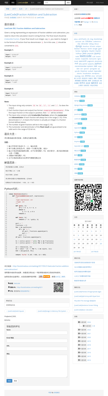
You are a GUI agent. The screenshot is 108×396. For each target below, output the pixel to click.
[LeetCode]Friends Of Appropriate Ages (87, 292)
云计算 (78, 78)
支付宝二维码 (60, 276)
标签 (75, 33)
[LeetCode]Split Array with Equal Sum (87, 296)
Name (9, 330)
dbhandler (84, 44)
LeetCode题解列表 (87, 18)
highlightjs (84, 51)
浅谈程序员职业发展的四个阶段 (84, 262)
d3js (79, 44)
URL (8, 346)
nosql (76, 61)
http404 (91, 51)
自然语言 (86, 85)
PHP (76, 63)
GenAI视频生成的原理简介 (83, 267)
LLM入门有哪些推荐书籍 (82, 276)
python (98, 63)
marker (77, 59)
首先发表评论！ (25, 291)
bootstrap (98, 39)
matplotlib (84, 59)
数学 (78, 155)
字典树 (99, 78)
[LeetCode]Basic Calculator (83, 310)
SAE (78, 137)
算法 (78, 169)
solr (81, 69)
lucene (98, 56)
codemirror (97, 41)
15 (74, 239)
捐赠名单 (97, 18)
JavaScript (80, 114)
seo (78, 68)
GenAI (90, 49)
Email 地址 (10, 338)
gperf (100, 49)
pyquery (91, 64)
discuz (96, 44)
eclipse (98, 46)
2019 (89, 341)
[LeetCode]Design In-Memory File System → (53, 311)
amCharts (82, 39)
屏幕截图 (78, 81)
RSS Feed (100, 2)
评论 (8, 354)
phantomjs (98, 61)
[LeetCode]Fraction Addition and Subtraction (30, 14)
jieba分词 (90, 54)
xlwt (82, 76)
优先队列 (85, 78)
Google (95, 49)
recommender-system (84, 66)
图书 (32, 2)
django (79, 46)
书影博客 (77, 22)
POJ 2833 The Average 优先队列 (85, 301)
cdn (83, 41)
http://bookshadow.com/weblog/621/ (30, 287)
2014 (89, 360)
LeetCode (40, 17)
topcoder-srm (81, 146)
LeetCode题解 (23, 2)
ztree (93, 76)
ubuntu (79, 73)
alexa (76, 39)
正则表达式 (95, 81)
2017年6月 (94, 252)
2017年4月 (77, 252)
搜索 (68, 2)
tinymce (83, 71)
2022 (89, 330)
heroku (78, 51)
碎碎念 (79, 164)
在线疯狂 (13, 17)
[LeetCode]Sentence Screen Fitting (86, 305)
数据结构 (80, 160)
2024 (89, 322)
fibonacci (84, 49)
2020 (89, 337)
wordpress (95, 73)
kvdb (77, 56)
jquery (97, 53)
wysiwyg (77, 76)
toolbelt (90, 71)
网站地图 (90, 2)
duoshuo (86, 46)
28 (101, 244)
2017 (14, 9)
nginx (99, 59)
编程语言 (94, 83)
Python (79, 132)
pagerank (90, 61)
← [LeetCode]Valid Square (15, 311)
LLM (93, 56)
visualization (87, 73)
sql (99, 69)
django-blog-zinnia (83, 105)
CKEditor (88, 41)
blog (91, 39)
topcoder (97, 71)
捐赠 (39, 2)
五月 (20, 9)
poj (80, 63)
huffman (79, 54)
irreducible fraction (11, 39)
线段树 (88, 83)
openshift (82, 61)
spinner (86, 69)
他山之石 (80, 151)
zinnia (88, 75)
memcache (92, 59)
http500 (98, 51)
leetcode (17, 283)
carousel (78, 41)
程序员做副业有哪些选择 (82, 272)
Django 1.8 (87, 22)
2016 (89, 353)
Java (84, 53)
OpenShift (80, 128)
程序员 (82, 83)
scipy (99, 66)
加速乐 (90, 78)
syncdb (77, 71)
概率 (89, 81)
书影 (6, 3)
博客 (13, 2)
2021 (89, 334)
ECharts (92, 46)
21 (26, 9)
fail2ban (77, 49)
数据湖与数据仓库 (80, 281)
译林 (78, 173)
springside (93, 69)
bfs (88, 39)
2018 (89, 345)
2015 (89, 356)
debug (91, 44)
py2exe (84, 64)
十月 (93, 326)
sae (95, 66)
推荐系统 (84, 81)
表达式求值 (94, 85)
